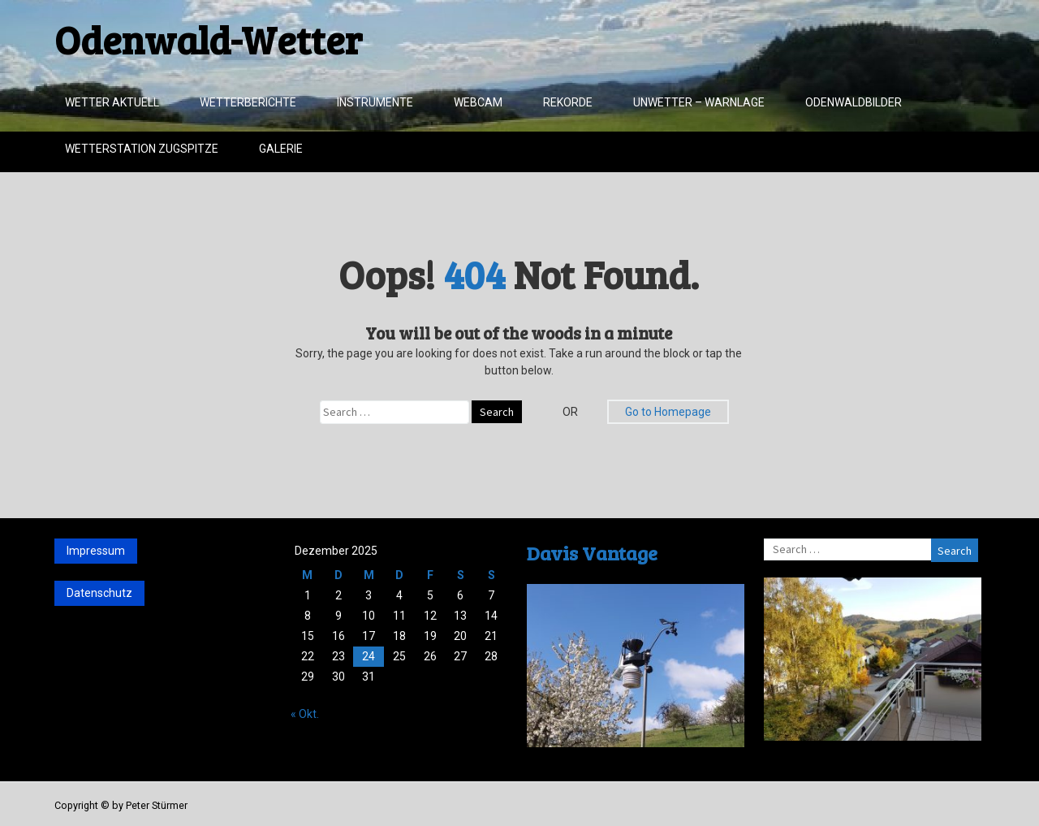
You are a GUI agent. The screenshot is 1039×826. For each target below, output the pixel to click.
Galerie (281, 148)
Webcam (478, 102)
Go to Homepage (668, 411)
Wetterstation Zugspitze (141, 148)
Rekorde (568, 102)
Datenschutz (99, 592)
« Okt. (305, 713)
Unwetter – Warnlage (699, 102)
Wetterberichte (248, 102)
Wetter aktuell (112, 102)
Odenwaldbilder (853, 102)
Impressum (96, 550)
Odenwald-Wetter (208, 39)
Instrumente (375, 102)
